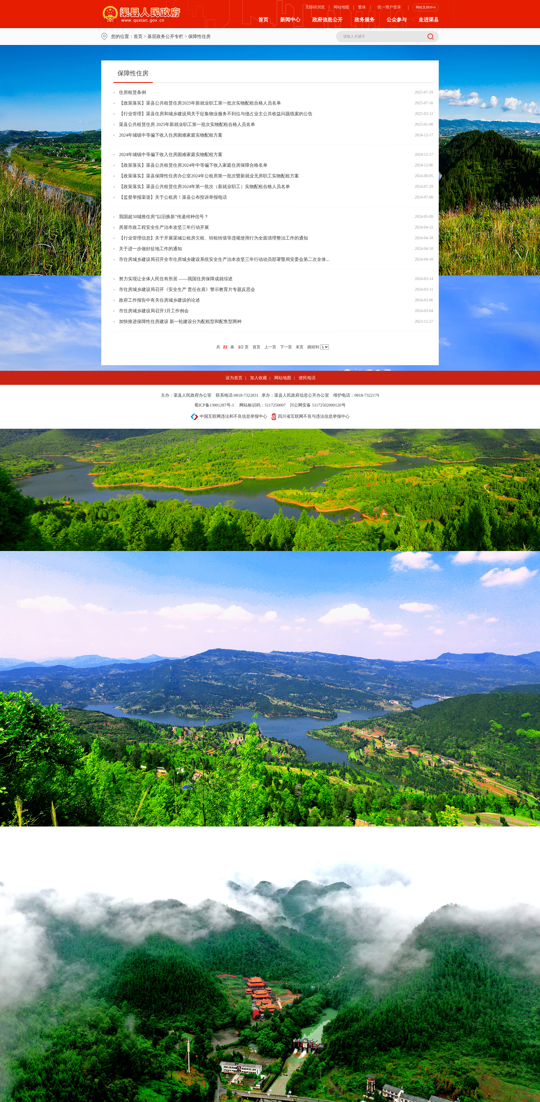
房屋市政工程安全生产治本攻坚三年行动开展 (164, 227)
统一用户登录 (389, 7)
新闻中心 (290, 19)
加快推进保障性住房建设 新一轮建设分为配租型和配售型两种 (180, 321)
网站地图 (341, 7)
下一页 (286, 347)
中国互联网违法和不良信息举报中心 (228, 416)
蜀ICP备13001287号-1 (214, 405)
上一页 (270, 347)
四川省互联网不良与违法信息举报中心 (310, 416)
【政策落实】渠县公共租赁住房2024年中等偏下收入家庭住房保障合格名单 (193, 165)
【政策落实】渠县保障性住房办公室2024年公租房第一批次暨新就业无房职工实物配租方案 (209, 175)
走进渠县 (428, 19)
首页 (263, 19)
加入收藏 (258, 378)
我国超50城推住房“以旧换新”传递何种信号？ (163, 216)
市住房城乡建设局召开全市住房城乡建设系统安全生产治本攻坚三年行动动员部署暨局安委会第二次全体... (224, 259)
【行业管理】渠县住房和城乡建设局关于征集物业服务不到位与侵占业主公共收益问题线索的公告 (215, 113)
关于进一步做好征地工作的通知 (150, 248)
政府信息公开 (327, 19)
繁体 (362, 7)
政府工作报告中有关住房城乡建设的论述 (159, 300)
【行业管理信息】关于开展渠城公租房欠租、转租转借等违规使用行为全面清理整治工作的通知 (213, 238)
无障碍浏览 (315, 7)
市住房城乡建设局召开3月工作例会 (154, 310)
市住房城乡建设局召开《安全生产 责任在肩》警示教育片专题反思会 (187, 289)
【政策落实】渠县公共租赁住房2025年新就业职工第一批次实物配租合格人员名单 (200, 103)
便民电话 (307, 378)
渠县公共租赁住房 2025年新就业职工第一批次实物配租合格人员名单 (187, 124)
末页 (299, 347)
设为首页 (234, 378)
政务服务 (364, 19)
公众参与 (396, 19)
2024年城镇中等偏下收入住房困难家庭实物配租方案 (170, 135)
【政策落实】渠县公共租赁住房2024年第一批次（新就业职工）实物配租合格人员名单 (204, 186)
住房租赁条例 (132, 92)
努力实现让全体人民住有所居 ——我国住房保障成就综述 (176, 278)
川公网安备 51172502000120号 (317, 405)
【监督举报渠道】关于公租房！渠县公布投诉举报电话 (173, 197)
